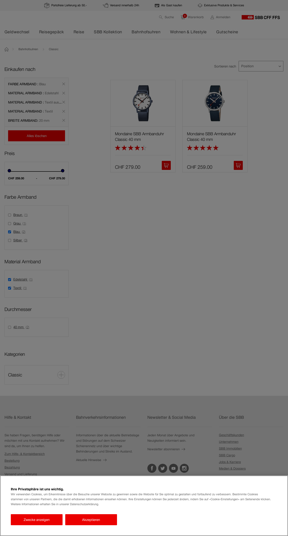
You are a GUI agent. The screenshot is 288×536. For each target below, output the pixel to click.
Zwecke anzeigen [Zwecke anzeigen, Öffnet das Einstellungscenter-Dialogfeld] (37, 520)
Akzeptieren (91, 520)
